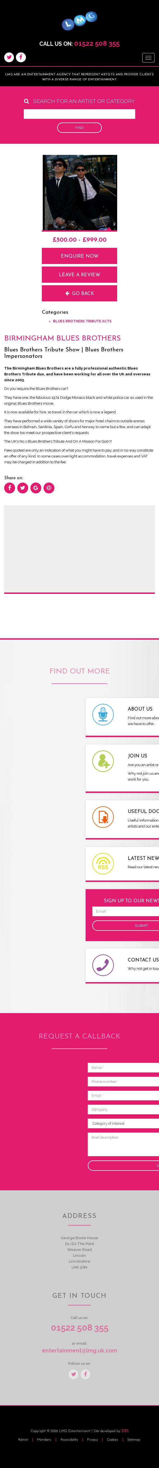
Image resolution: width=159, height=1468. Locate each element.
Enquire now (79, 256)
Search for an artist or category (79, 101)
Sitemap (133, 1439)
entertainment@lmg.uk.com (79, 1350)
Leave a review (79, 275)
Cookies (113, 1439)
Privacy (93, 1439)
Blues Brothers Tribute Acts (82, 321)
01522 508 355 (97, 43)
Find (79, 128)
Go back (79, 293)
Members (44, 1439)
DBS (125, 1431)
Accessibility (69, 1439)
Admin (23, 1439)
